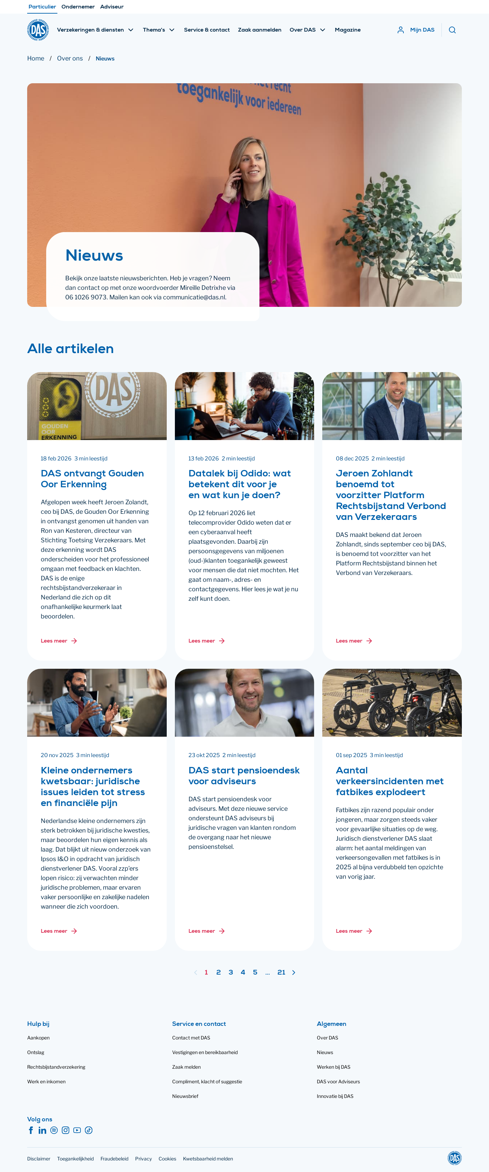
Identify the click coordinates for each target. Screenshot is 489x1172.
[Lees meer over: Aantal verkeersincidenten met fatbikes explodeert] (354, 931)
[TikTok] (88, 1130)
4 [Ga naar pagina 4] (243, 973)
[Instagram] (65, 1130)
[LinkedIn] (42, 1130)
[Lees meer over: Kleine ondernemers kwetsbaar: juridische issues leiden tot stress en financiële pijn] (59, 931)
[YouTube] (77, 1130)
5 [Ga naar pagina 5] (255, 973)
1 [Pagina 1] (206, 973)
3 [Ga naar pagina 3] (231, 973)
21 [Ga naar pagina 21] (281, 973)
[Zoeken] (455, 30)
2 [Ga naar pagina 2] (218, 973)
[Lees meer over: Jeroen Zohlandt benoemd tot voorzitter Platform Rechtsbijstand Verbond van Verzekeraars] (354, 641)
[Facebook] (31, 1130)
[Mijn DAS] (416, 30)
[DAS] (38, 30)
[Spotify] (54, 1130)
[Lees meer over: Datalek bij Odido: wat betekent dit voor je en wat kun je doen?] (207, 641)
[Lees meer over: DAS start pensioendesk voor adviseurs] (207, 931)
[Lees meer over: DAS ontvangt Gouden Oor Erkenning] (59, 641)
